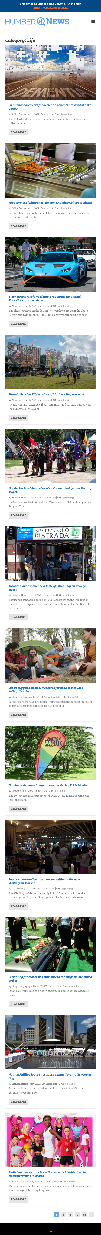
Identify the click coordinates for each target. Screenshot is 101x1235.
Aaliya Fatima (19, 114)
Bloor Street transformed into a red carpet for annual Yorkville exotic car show (45, 298)
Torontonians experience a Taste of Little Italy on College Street (47, 588)
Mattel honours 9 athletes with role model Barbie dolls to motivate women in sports (47, 1174)
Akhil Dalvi (17, 306)
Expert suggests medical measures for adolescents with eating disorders (46, 689)
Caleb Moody (18, 888)
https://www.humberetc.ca (50, 7)
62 (84, 1214)
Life (51, 114)
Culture (45, 114)
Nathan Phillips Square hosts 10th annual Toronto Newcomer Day (50, 1076)
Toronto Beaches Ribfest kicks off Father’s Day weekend (46, 394)
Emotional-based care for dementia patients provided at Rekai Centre (50, 107)
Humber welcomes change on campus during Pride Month (48, 785)
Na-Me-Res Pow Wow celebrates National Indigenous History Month (50, 490)
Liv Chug (16, 791)
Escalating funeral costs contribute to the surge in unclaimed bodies (50, 978)
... (77, 1214)
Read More (18, 132)
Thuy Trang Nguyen (22, 697)
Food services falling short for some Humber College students (50, 203)
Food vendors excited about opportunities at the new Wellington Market (44, 881)
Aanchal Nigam (20, 1181)
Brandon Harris (20, 497)
